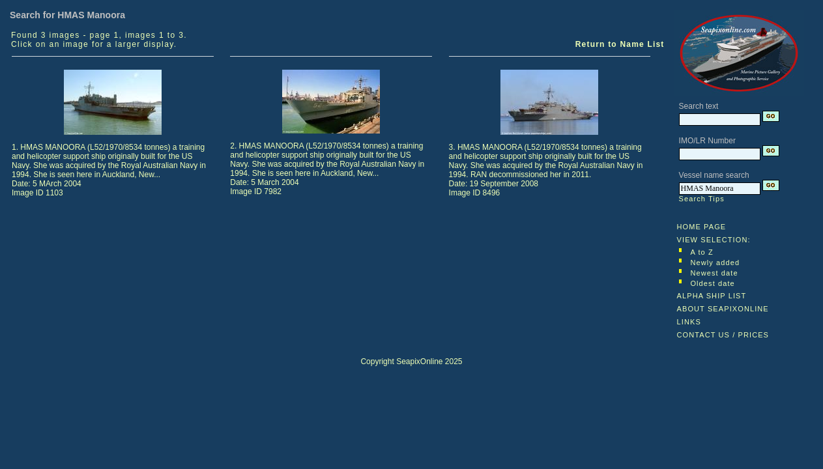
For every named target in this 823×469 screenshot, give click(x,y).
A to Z (701, 252)
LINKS (689, 322)
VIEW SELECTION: (714, 240)
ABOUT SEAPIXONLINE (723, 309)
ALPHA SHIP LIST (712, 296)
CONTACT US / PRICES (723, 335)
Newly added (715, 262)
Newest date (714, 273)
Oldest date (712, 283)
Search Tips (702, 199)
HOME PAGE (702, 227)
